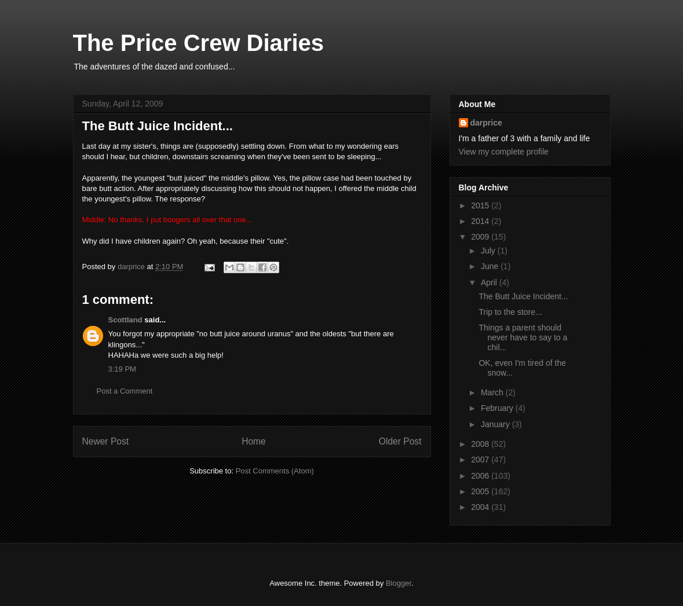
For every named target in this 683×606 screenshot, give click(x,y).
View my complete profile (504, 151)
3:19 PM (122, 369)
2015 (481, 205)
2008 (481, 444)
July (489, 250)
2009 (481, 236)
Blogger (398, 583)
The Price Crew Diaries (198, 43)
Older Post (400, 441)
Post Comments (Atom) (275, 471)
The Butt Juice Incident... (523, 296)
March (493, 392)
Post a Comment (125, 391)
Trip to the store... (510, 312)
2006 (481, 475)
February (498, 408)
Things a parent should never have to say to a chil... (523, 337)
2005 (481, 491)
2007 (481, 459)
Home (254, 441)
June (491, 266)
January (496, 424)
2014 (481, 221)
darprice (486, 122)
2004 (481, 507)
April (490, 282)
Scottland (125, 319)
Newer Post (105, 441)
